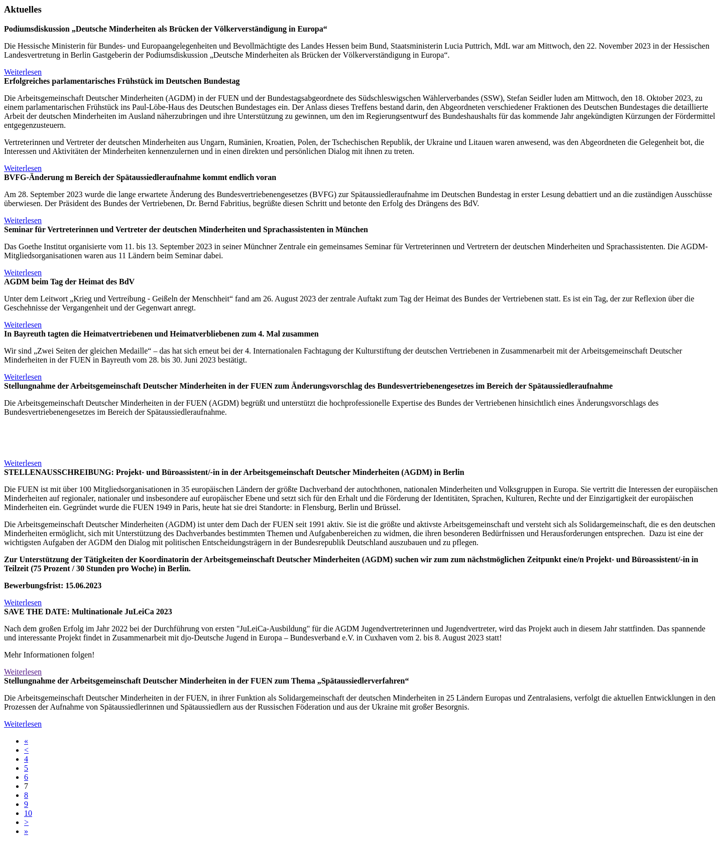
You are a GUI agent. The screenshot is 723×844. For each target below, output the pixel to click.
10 (28, 813)
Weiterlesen (23, 72)
